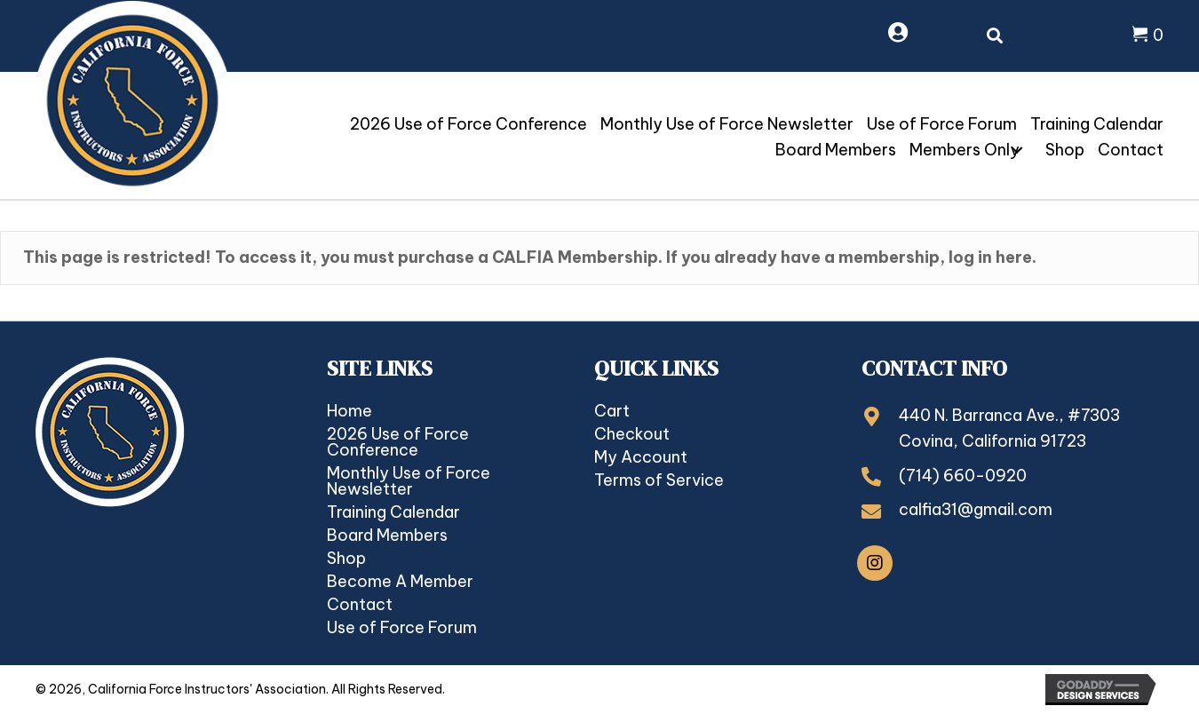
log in (970, 257)
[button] (1017, 150)
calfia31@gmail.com (975, 509)
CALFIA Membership (575, 257)
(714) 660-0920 (963, 475)
